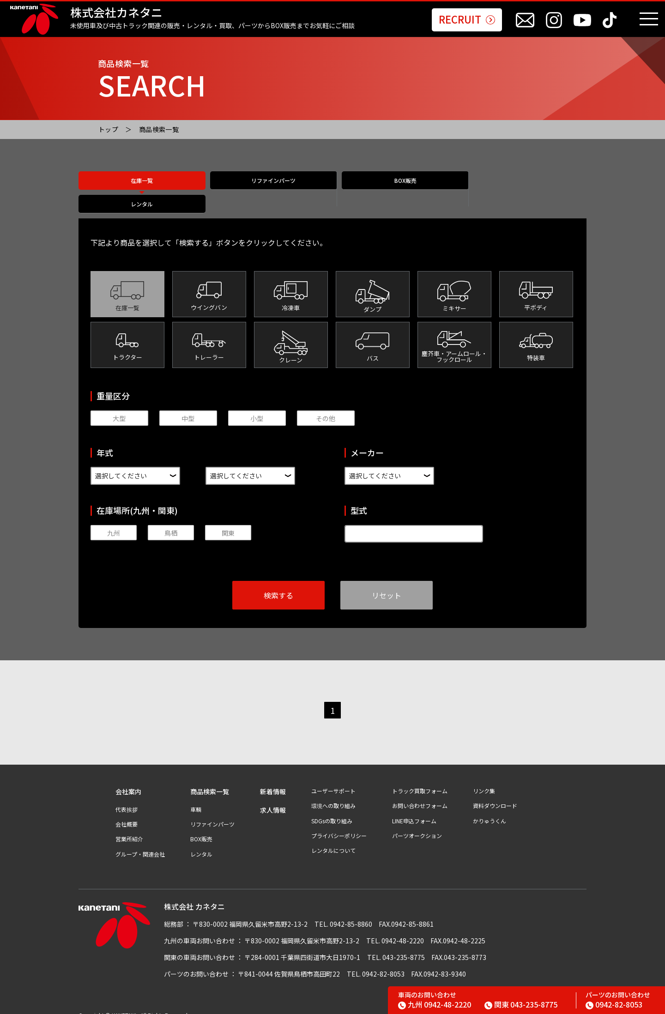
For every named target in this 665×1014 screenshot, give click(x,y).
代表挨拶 (126, 799)
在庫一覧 (141, 190)
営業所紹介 (129, 829)
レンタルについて (333, 840)
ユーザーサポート (333, 781)
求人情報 (273, 800)
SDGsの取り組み (331, 811)
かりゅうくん (489, 811)
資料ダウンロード (495, 795)
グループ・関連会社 (140, 844)
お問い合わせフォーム (419, 795)
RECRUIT (467, 20)
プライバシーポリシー (339, 825)
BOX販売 (396, 190)
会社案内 (128, 781)
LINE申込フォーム (414, 811)
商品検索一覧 (159, 129)
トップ (108, 129)
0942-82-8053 (614, 1004)
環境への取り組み (333, 795)
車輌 (195, 799)
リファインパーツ (269, 190)
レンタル (523, 190)
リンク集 (484, 781)
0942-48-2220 (434, 1004)
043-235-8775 (520, 1004)
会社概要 (126, 814)
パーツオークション (417, 825)
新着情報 (273, 781)
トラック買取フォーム (419, 781)
